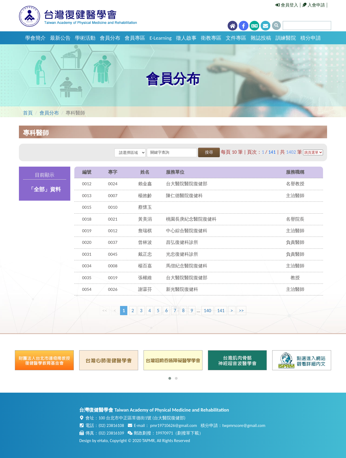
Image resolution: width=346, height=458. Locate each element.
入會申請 (313, 5)
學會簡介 (35, 38)
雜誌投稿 (261, 38)
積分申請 (310, 38)
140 (207, 311)
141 (220, 311)
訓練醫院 (285, 38)
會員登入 (286, 5)
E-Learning (160, 38)
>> (241, 311)
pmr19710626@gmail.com (173, 425)
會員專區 (135, 38)
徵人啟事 (186, 38)
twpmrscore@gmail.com (243, 425)
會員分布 (110, 38)
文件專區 (236, 38)
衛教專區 (211, 38)
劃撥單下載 (188, 433)
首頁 (28, 113)
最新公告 (60, 38)
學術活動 (85, 38)
